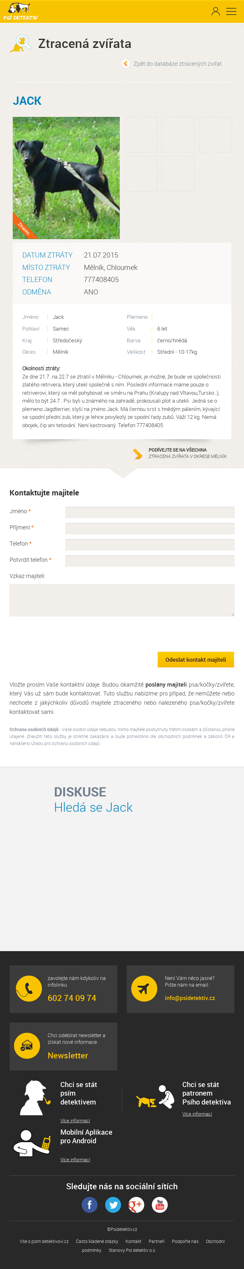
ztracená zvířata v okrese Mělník (188, 453)
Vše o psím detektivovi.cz (44, 1241)
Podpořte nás (185, 1241)
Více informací (75, 1121)
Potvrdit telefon (30, 559)
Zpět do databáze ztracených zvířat (178, 63)
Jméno (20, 511)
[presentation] (58, 633)
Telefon (21, 543)
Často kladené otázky (97, 1241)
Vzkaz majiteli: (27, 576)
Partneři (157, 1241)
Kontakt (133, 1241)
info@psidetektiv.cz (190, 998)
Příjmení (22, 527)
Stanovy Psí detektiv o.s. (132, 1250)
